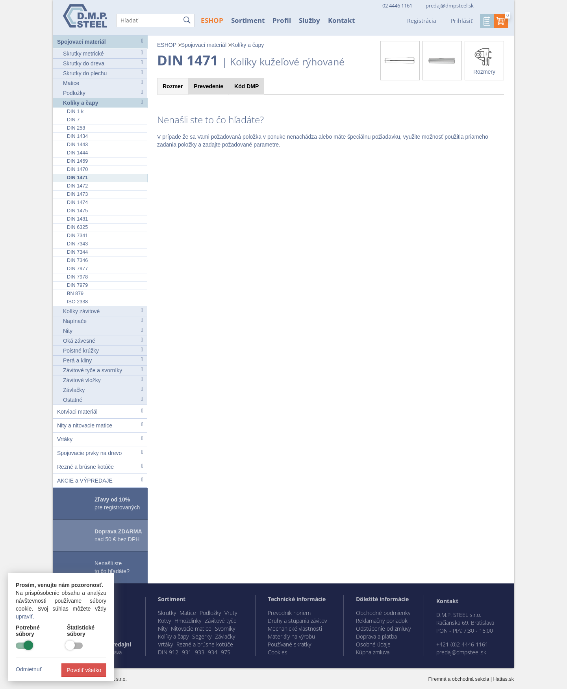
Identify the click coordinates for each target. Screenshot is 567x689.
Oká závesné (103, 340)
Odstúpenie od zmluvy (383, 628)
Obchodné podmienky (383, 613)
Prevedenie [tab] (208, 86)
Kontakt (341, 20)
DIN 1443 (77, 144)
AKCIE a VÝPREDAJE (100, 480)
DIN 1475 (77, 211)
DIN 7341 (77, 235)
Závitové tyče (221, 620)
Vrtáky (100, 439)
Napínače (103, 321)
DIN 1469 (77, 161)
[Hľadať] (155, 20)
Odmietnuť (29, 669)
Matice (103, 83)
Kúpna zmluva (372, 652)
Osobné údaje (373, 644)
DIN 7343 (77, 244)
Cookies (277, 652)
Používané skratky (289, 644)
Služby (309, 20)
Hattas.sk (503, 679)
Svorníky (225, 628)
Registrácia (421, 20)
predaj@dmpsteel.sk (450, 5)
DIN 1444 (77, 153)
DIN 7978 (77, 277)
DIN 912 (168, 652)
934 (212, 652)
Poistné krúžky (103, 350)
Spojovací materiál (100, 41)
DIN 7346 (77, 260)
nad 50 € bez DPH (118, 535)
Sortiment (248, 20)
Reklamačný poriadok (382, 620)
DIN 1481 (77, 219)
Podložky (103, 92)
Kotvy (164, 620)
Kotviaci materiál (100, 411)
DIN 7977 (77, 268)
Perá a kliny (103, 360)
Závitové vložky (103, 380)
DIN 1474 (77, 202)
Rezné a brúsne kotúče (100, 466)
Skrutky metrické (103, 53)
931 (186, 652)
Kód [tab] (246, 86)
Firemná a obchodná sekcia (458, 679)
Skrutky (167, 613)
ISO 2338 (77, 302)
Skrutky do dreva (103, 63)
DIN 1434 (77, 136)
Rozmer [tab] (173, 86)
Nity (103, 330)
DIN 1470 (77, 169)
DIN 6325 (77, 227)
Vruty (230, 613)
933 (199, 652)
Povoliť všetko (84, 670)
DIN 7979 (77, 285)
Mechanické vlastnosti (295, 628)
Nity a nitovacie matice (100, 425)
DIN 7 (73, 120)
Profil (281, 20)
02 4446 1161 (396, 5)
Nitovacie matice (191, 628)
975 (225, 652)
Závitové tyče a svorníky (103, 370)
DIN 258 (76, 128)
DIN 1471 (77, 177)
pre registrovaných (117, 503)
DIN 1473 (77, 194)
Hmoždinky (187, 620)
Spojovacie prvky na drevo (100, 452)
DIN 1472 (77, 186)
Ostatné (103, 399)
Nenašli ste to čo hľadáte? (112, 567)
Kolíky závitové (103, 311)
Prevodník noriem (289, 613)
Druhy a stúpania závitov (297, 620)
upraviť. (25, 616)
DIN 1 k (75, 111)
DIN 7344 (77, 252)
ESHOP (212, 20)
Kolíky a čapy (103, 102)
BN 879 (75, 293)
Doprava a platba (376, 636)
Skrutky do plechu (103, 73)
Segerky (201, 636)
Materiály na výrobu (291, 636)
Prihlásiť (461, 20)
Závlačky (103, 389)
